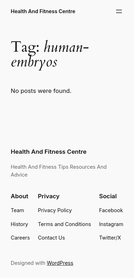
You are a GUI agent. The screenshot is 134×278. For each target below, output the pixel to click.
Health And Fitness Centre (43, 11)
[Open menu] (119, 11)
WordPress (60, 263)
